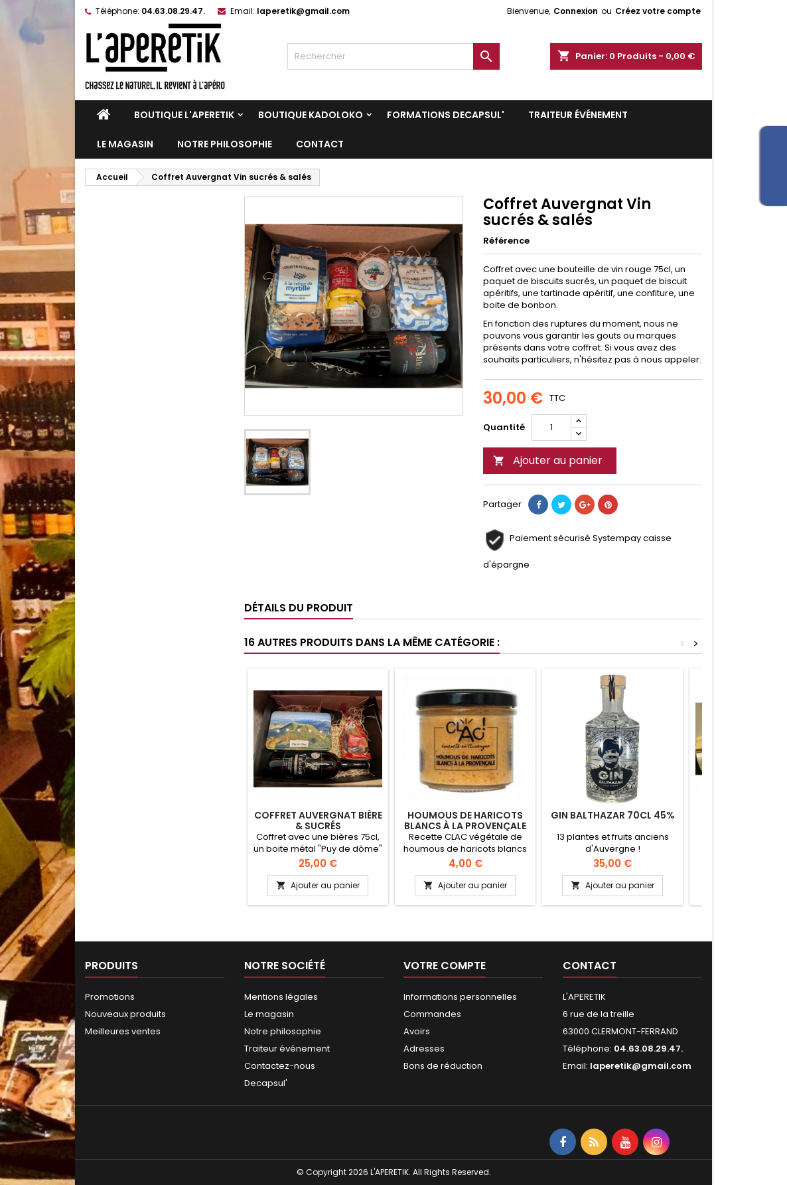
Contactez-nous (279, 1066)
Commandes (432, 1014)
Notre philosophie (224, 144)
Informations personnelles (460, 996)
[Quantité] (551, 427)
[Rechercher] (393, 56)
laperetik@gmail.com (303, 11)
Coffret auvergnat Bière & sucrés (318, 820)
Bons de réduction (442, 1066)
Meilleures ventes (123, 1031)
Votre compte (444, 965)
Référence (506, 241)
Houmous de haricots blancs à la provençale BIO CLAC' (465, 826)
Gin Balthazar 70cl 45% (613, 815)
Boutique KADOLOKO (310, 114)
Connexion (575, 11)
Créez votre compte (658, 11)
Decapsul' (265, 1083)
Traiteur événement (578, 114)
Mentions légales (281, 996)
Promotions (110, 996)
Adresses (424, 1048)
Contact (320, 144)
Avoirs (416, 1031)
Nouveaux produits (125, 1014)
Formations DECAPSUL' (445, 114)
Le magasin (125, 144)
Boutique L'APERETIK (184, 114)
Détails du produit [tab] (298, 607)
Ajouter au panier (548, 460)
